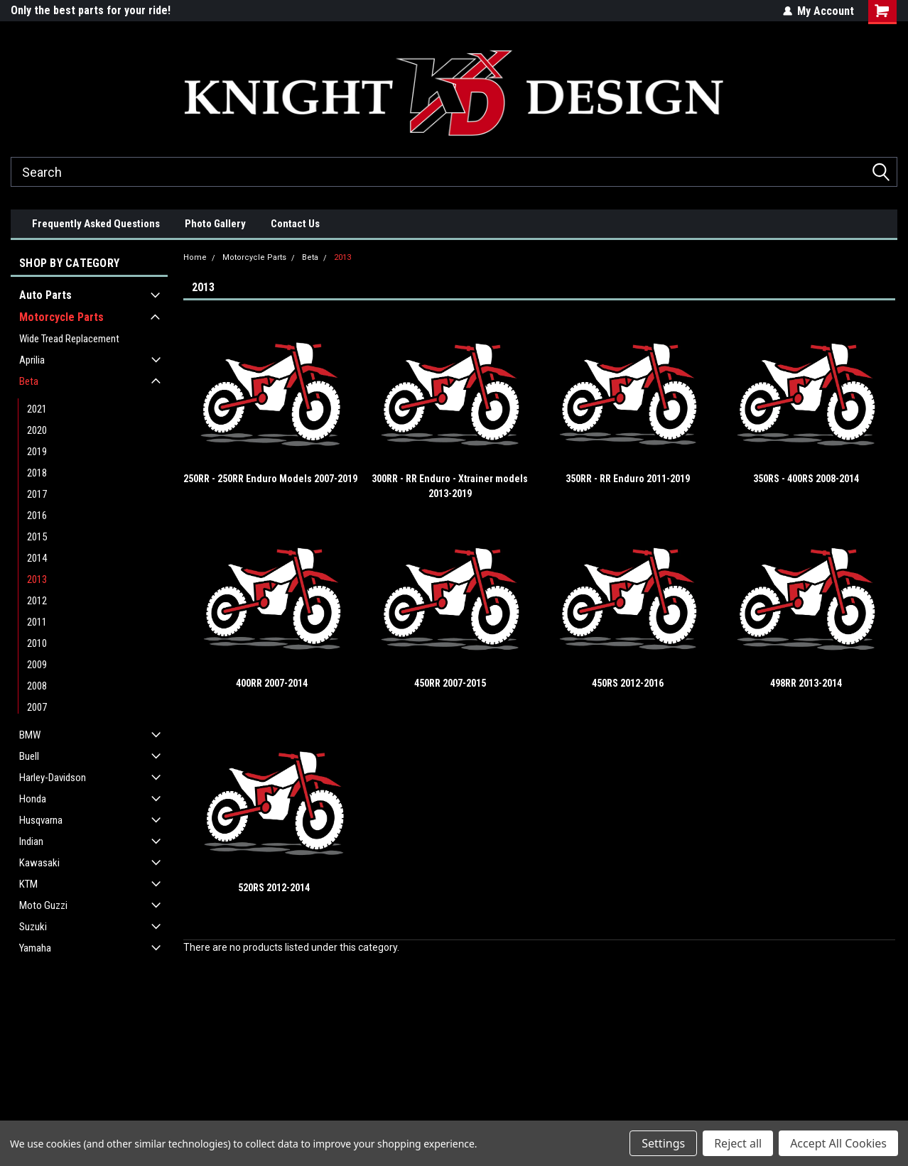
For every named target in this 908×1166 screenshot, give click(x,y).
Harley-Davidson (52, 777)
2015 (37, 536)
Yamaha (35, 948)
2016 (37, 515)
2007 (37, 707)
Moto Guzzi (43, 905)
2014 (37, 558)
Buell (29, 756)
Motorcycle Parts (61, 317)
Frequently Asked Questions (96, 223)
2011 (37, 622)
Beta (28, 381)
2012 (37, 600)
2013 (37, 579)
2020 (37, 430)
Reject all (738, 1143)
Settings (663, 1143)
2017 (37, 494)
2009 (37, 664)
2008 (37, 686)
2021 (37, 409)
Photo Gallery (215, 223)
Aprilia (32, 360)
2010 (37, 643)
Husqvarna (41, 820)
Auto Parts (45, 295)
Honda (32, 798)
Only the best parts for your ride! (91, 10)
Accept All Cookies (838, 1143)
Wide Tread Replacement (69, 338)
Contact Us (295, 223)
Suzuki (33, 926)
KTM (28, 884)
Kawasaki (39, 862)
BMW (29, 735)
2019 (37, 451)
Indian (31, 841)
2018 (37, 473)
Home (195, 257)
